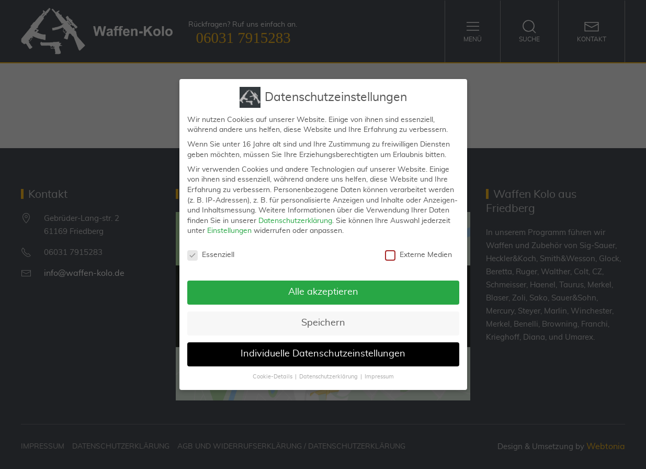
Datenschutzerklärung (295, 216)
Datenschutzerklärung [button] (328, 372)
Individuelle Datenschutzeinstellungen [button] (323, 349)
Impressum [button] (379, 372)
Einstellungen (229, 226)
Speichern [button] (323, 318)
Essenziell (210, 251)
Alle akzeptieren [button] (323, 288)
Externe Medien (418, 251)
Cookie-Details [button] (272, 372)
